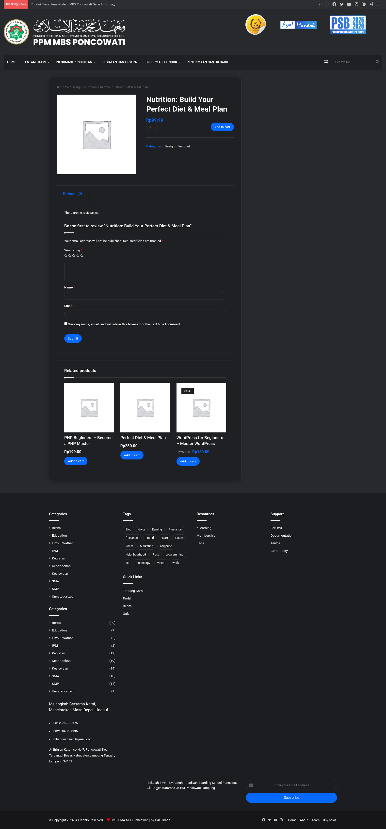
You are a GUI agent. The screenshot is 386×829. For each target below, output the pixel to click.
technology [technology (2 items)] (143, 563)
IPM (55, 551)
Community (279, 551)
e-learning (204, 528)
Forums (276, 528)
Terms (275, 543)
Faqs (200, 543)
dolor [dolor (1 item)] (141, 529)
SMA (55, 581)
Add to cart (222, 127)
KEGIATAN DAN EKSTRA (119, 62)
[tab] (73, 194)
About (304, 820)
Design (76, 87)
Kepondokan (61, 566)
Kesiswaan (60, 573)
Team (316, 820)
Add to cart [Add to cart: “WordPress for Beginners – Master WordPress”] (188, 461)
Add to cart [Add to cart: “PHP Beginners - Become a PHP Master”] (76, 461)
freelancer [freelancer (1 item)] (132, 538)
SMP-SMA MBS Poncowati (129, 820)
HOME (11, 62)
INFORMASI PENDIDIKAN (74, 62)
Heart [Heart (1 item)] (164, 538)
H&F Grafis (162, 820)
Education (59, 535)
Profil (127, 598)
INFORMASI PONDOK (161, 62)
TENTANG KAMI (34, 62)
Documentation (282, 535)
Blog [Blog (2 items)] (128, 529)
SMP (55, 589)
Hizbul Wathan (63, 543)
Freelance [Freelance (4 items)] (175, 529)
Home (64, 87)
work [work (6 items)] (175, 563)
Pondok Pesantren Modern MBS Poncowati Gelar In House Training (78, 4)
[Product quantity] (152, 127)
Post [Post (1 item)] (156, 554)
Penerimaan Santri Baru (207, 62)
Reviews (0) (72, 193)
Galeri (127, 613)
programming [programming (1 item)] (174, 554)
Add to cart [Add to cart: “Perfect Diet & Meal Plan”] (132, 455)
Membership (206, 535)
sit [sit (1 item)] (127, 563)
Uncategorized (63, 596)
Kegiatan (58, 558)
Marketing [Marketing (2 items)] (146, 546)
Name (69, 287)
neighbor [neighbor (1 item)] (166, 546)
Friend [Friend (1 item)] (150, 538)
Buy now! (329, 820)
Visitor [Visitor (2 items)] (161, 563)
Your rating (73, 250)
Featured (183, 146)
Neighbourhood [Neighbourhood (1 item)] (136, 554)
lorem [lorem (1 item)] (129, 546)
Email (69, 306)
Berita (56, 528)
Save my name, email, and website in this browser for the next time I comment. (124, 324)
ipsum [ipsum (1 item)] (179, 538)
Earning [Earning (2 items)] (157, 529)
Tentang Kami (133, 591)
